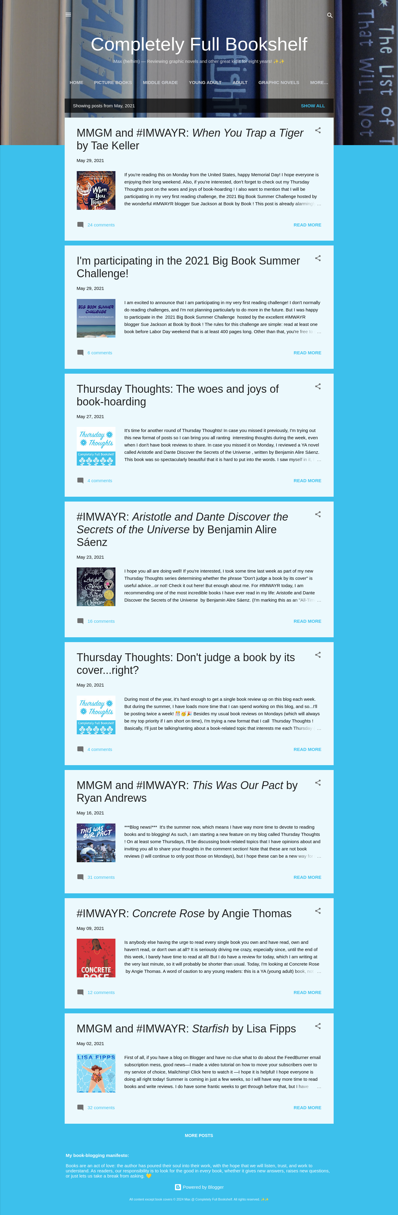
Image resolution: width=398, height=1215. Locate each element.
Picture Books (113, 82)
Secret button (166, 1175)
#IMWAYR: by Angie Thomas (184, 914)
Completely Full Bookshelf (199, 44)
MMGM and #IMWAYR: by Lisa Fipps (186, 1030)
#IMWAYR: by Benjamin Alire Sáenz (182, 531)
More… (319, 82)
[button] (318, 132)
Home (76, 82)
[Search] (330, 16)
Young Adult (205, 82)
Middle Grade (160, 82)
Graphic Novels (278, 82)
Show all (313, 106)
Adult (240, 82)
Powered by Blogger (199, 1187)
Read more (308, 226)
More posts (199, 1136)
